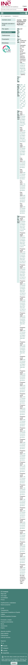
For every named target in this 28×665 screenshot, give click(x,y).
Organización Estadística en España (10, 612)
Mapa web (3, 593)
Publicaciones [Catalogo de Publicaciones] (4, 635)
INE (1, 16)
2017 (23, 98)
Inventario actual (6, 19)
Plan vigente (5, 29)
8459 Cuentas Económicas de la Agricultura (22, 198)
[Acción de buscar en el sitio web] (25, 9)
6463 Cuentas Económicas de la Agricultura (22, 175)
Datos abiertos (4, 633)
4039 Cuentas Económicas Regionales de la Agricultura (22, 151)
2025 (21, 108)
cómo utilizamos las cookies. (19, 660)
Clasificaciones (6, 35)
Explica (3, 628)
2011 (21, 92)
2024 (23, 106)
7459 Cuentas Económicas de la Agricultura (22, 187)
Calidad (3, 614)
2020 (24, 102)
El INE (2, 608)
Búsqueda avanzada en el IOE (8, 24)
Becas (2, 624)
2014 (22, 95)
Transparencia (4, 610)
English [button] (25, 6)
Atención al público (6, 631)
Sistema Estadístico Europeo (8, 616)
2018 (21, 100)
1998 (21, 85)
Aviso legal (3, 595)
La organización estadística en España (11, 16)
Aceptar (14, 663)
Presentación (5, 39)
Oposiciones (4, 626)
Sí (20, 77)
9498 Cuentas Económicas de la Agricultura (22, 210)
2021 (22, 103)
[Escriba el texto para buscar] (12, 9)
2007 (22, 88)
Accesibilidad (4, 597)
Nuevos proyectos (5, 604)
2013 (24, 94)
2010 (23, 91)
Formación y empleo (6, 619)
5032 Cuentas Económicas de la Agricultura (22, 164)
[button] (23, 13)
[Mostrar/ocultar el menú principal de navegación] (2, 13)
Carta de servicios (5, 637)
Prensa (3, 599)
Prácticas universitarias (7, 622)
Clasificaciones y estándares (8, 602)
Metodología (5, 43)
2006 (24, 86)
